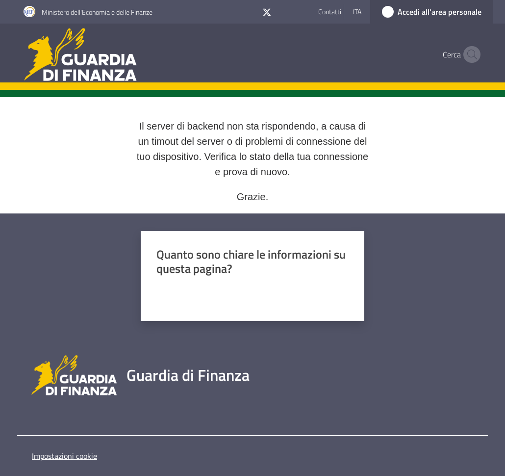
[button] (469, 54)
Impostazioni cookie (64, 456)
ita (357, 11)
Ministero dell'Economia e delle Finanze (97, 12)
